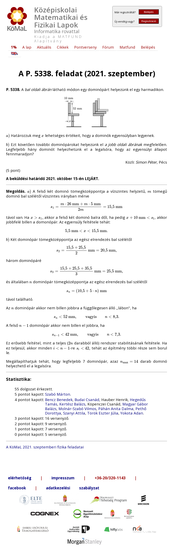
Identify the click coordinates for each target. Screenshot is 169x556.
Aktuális (44, 47)
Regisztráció (148, 21)
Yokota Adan (131, 412)
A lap (26, 47)
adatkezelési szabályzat (72, 487)
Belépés (149, 11)
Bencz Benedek (59, 399)
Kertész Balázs (72, 403)
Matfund (127, 47)
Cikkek (63, 47)
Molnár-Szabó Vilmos (77, 408)
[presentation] (8, 135)
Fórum (108, 47)
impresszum (63, 477)
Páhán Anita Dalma (115, 408)
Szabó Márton (57, 394)
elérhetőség (19, 477)
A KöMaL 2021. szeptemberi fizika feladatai (45, 446)
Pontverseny (85, 47)
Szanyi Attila (74, 412)
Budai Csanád (87, 399)
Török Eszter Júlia (102, 412)
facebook (17, 487)
